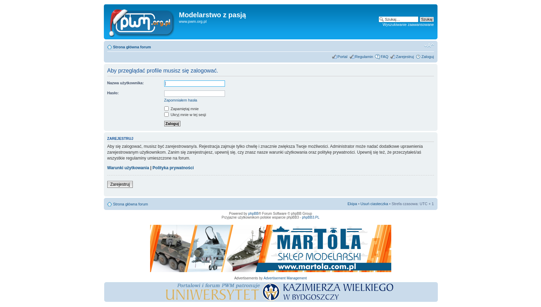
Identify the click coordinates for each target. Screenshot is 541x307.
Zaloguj (427, 57)
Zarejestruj (405, 57)
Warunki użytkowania (128, 167)
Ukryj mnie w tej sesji (185, 115)
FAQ (384, 57)
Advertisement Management (285, 278)
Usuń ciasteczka (374, 204)
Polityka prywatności (173, 167)
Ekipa (352, 204)
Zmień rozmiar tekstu (429, 45)
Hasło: (113, 93)
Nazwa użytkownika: (125, 83)
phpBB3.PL (310, 217)
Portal (342, 57)
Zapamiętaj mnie (181, 109)
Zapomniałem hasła (180, 100)
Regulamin (364, 57)
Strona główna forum (132, 47)
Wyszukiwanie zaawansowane (408, 24)
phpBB (253, 213)
